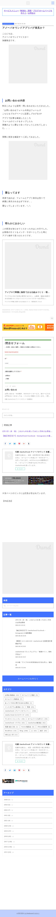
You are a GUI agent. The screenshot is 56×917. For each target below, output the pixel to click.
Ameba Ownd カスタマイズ (17, 715)
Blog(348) (22, 312)
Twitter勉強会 (27, 727)
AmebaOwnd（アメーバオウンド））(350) (15, 309)
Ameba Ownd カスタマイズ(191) (39, 309)
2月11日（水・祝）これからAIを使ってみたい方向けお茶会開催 (28, 431)
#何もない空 (11, 735)
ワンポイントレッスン (15, 719)
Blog (24, 731)
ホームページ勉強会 (13, 699)
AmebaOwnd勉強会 (37, 723)
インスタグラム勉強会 (14, 707)
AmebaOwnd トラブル (15, 723)
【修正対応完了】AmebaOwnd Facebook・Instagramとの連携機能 (28, 436)
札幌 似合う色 (11, 727)
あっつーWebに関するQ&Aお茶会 (18, 703)
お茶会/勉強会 (12, 695)
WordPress (11, 731)
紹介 (43, 731)
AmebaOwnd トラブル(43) (10, 312)
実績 (30, 707)
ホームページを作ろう (28, 678)
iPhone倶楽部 (43, 727)
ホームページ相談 (30, 695)
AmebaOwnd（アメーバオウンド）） (8, 23)
